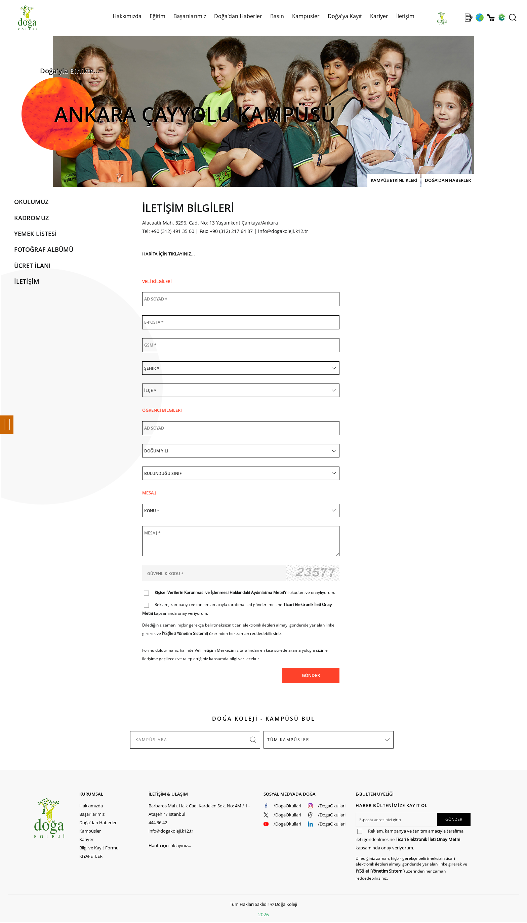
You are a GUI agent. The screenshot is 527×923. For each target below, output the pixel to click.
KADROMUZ (31, 218)
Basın (277, 16)
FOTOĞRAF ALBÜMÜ (43, 249)
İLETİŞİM (26, 281)
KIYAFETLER (91, 856)
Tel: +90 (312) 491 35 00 (168, 231)
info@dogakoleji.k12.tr (283, 231)
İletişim (405, 16)
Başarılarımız (189, 16)
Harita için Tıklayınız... (170, 845)
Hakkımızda (127, 16)
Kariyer (379, 16)
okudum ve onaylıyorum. (245, 592)
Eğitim (157, 16)
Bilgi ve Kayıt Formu (99, 848)
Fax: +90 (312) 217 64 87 (226, 231)
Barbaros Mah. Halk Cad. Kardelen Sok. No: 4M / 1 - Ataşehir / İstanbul (199, 810)
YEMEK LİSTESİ (35, 234)
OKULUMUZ (31, 202)
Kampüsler (306, 16)
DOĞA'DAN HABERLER (448, 180)
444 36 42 (158, 822)
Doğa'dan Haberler (238, 16)
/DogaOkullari (287, 806)
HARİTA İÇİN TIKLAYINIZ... (168, 254)
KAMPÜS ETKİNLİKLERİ (394, 180)
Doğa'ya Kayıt (345, 16)
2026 (263, 914)
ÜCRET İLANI (32, 266)
